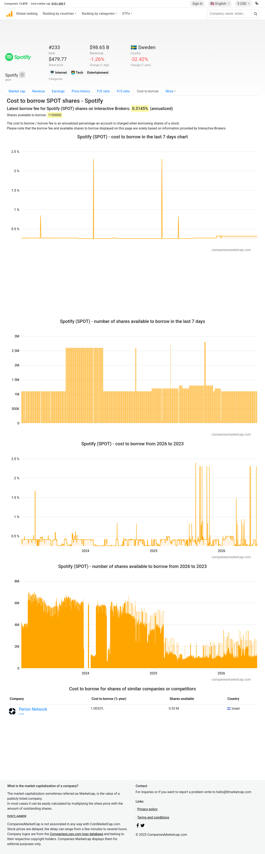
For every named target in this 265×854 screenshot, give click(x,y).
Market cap (17, 91)
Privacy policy (147, 809)
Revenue (38, 91)
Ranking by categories (98, 14)
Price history (81, 91)
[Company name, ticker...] (233, 14)
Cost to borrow (148, 91)
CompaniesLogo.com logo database (76, 834)
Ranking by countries (58, 14)
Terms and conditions (153, 817)
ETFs (126, 14)
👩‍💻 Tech (77, 73)
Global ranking (26, 14)
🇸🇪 (143, 47)
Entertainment (97, 73)
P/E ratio (103, 91)
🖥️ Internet (58, 73)
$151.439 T (58, 3)
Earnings (58, 91)
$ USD (242, 4)
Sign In (197, 4)
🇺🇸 (218, 4)
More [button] (169, 91)
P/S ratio (123, 91)
